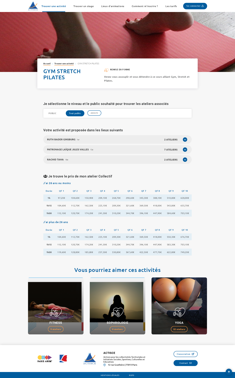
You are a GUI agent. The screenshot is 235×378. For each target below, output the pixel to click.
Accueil (47, 63)
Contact (184, 363)
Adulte (94, 113)
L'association (183, 354)
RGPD (131, 375)
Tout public (75, 113)
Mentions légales (110, 375)
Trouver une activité (64, 63)
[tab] (117, 139)
